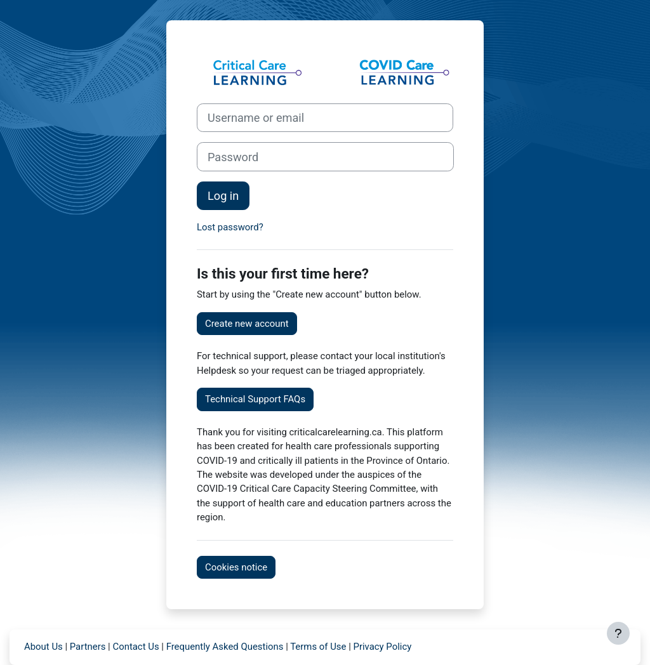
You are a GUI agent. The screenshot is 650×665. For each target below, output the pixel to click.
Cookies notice (236, 567)
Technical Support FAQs (255, 399)
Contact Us (135, 646)
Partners (88, 646)
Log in (223, 195)
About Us (43, 646)
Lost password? (230, 227)
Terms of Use (318, 646)
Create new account (247, 323)
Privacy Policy (382, 646)
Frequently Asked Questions (225, 646)
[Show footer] (618, 633)
